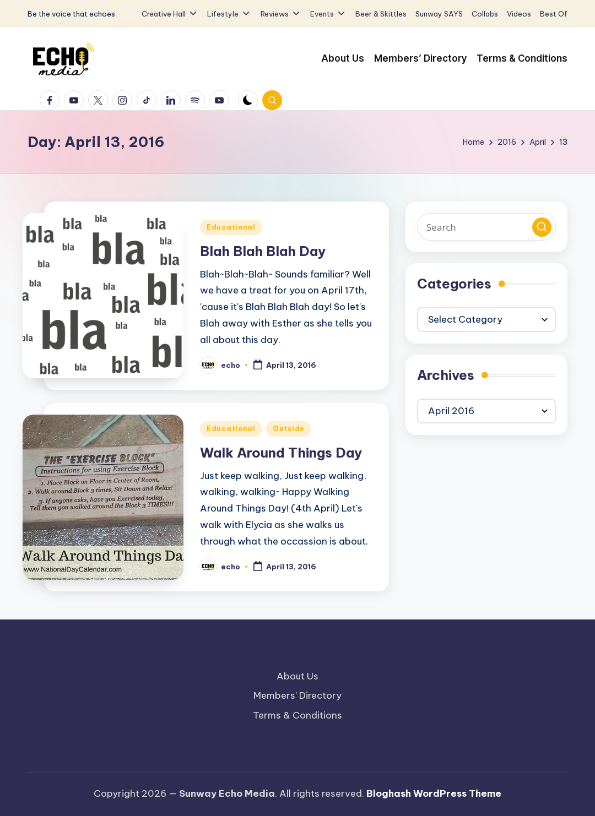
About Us (297, 676)
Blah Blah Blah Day (263, 251)
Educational (231, 227)
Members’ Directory (297, 695)
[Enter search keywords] (486, 227)
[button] (541, 227)
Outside (289, 429)
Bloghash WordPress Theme (433, 793)
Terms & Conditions (297, 715)
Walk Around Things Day (281, 452)
